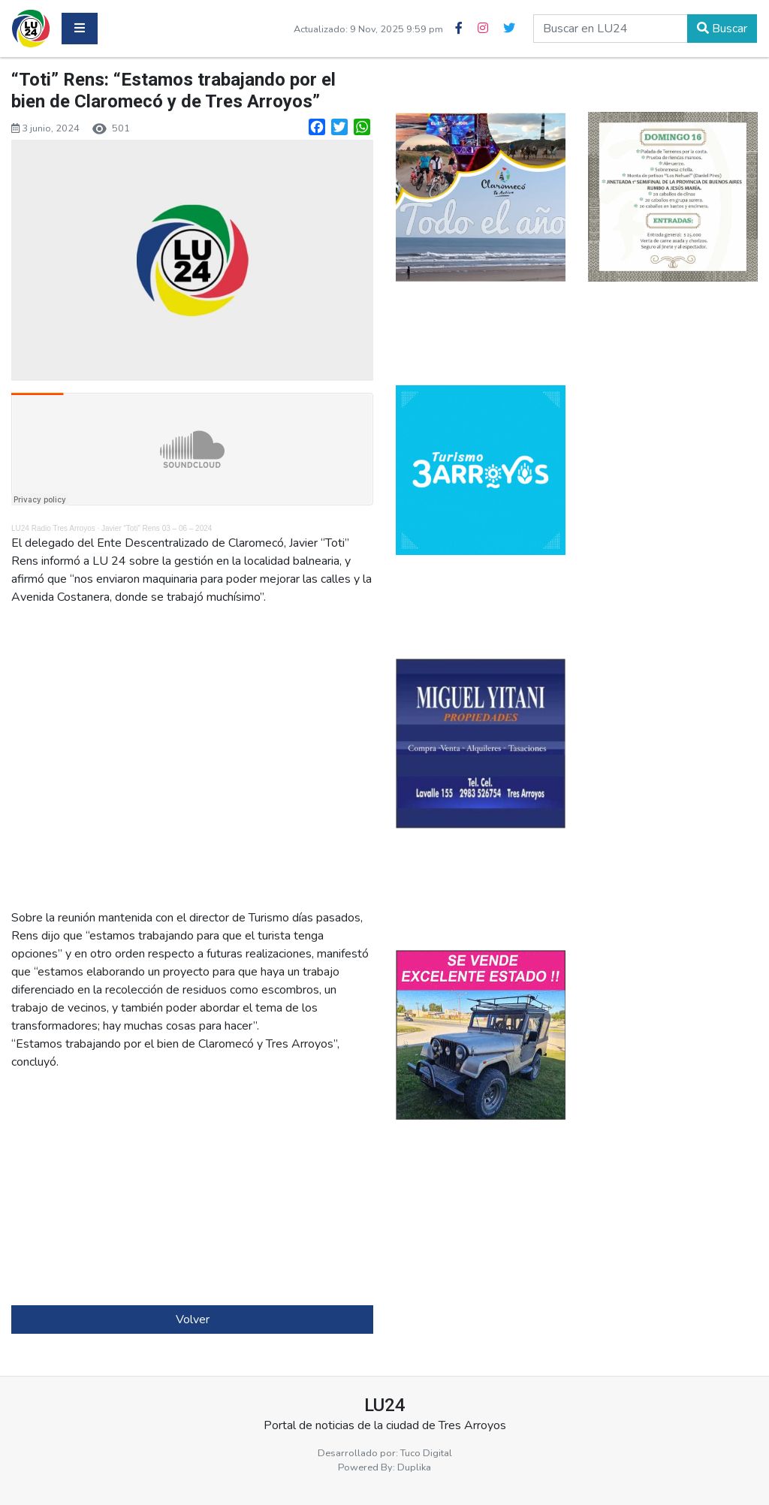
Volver (193, 1319)
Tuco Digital (426, 1453)
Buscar (722, 28)
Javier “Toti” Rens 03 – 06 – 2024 (156, 528)
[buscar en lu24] (610, 28)
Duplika (414, 1467)
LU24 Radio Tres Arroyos (53, 528)
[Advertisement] (192, 1188)
